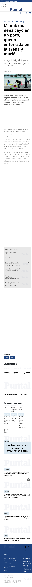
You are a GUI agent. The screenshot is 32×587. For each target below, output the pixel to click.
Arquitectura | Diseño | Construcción (15, 394)
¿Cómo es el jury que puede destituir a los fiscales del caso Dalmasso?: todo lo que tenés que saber (12, 264)
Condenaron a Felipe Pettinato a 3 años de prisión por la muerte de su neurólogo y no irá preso (17, 517)
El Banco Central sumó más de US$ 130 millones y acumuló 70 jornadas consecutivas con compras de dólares (13, 285)
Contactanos (27, 563)
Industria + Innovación (7, 373)
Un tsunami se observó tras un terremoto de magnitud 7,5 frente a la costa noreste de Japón (7, 420)
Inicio (5, 558)
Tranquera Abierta (26, 373)
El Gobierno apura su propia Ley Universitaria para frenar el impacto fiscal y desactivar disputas (17, 452)
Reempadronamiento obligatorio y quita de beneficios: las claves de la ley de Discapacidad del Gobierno (12, 278)
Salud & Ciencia (16, 373)
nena (12, 357)
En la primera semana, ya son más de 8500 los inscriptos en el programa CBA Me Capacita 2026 (17, 473)
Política (5, 570)
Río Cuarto (5, 561)
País (10, 563)
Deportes (6, 564)
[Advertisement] (19, 116)
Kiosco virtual (25, 566)
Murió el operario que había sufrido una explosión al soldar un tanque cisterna (12, 270)
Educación (6, 441)
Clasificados (27, 569)
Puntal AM (6, 491)
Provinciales (7, 469)
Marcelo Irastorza (15, 257)
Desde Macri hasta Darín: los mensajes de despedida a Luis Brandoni (17, 539)
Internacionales (7, 414)
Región (10, 561)
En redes (6, 535)
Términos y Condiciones (8, 575)
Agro (15, 560)
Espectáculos (12, 558)
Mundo (15, 557)
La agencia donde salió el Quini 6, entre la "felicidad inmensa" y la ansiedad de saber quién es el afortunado (17, 495)
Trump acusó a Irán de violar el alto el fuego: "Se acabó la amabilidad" (22, 417)
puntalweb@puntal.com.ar (11, 582)
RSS (25, 571)
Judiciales (6, 513)
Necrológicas (12, 566)
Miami (6, 357)
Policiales (6, 567)
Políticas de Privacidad (9, 577)
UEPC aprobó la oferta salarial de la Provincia (11, 253)
